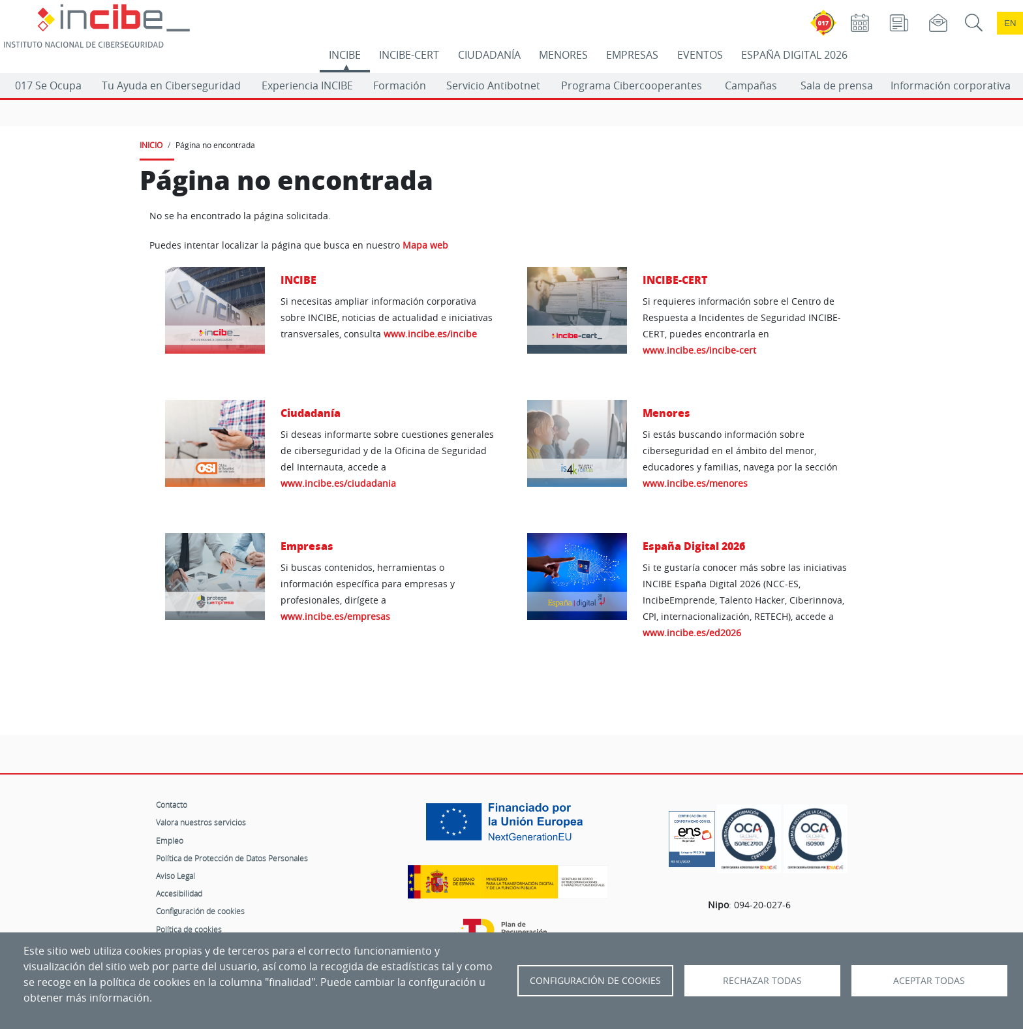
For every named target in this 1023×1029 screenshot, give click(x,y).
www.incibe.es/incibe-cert (699, 350)
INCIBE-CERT (409, 55)
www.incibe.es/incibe (430, 334)
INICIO (151, 145)
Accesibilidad (179, 893)
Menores (666, 412)
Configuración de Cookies (595, 981)
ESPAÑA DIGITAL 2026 (794, 55)
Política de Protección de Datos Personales (232, 858)
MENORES (563, 55)
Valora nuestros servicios (201, 822)
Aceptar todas (929, 981)
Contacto (171, 804)
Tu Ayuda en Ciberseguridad (171, 85)
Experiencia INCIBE (307, 85)
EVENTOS (700, 55)
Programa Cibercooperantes (631, 85)
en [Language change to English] (1010, 23)
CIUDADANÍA (489, 55)
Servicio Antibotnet (493, 85)
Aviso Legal (175, 875)
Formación (399, 85)
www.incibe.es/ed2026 (692, 632)
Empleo (169, 840)
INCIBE (345, 55)
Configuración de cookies (200, 911)
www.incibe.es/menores (695, 483)
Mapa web (425, 245)
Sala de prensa (837, 85)
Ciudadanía (311, 412)
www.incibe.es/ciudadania (338, 483)
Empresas (307, 545)
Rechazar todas (762, 981)
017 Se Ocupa (48, 85)
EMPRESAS (632, 55)
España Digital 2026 (694, 545)
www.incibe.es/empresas (335, 616)
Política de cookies (189, 929)
